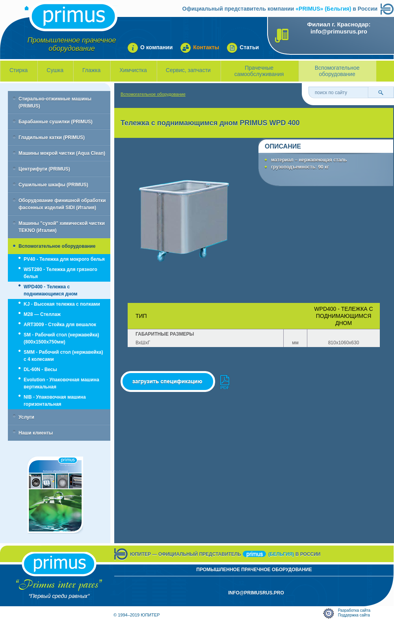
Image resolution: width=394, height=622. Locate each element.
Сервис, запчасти (188, 70)
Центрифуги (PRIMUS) (44, 169)
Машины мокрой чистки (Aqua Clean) (62, 153)
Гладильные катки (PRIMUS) (52, 137)
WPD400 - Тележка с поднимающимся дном (50, 290)
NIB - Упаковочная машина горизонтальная (55, 400)
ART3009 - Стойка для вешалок (60, 324)
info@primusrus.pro (338, 31)
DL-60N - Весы (40, 369)
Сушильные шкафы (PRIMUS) (53, 185)
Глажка (91, 70)
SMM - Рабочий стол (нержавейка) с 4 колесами (63, 355)
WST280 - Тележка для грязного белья (60, 273)
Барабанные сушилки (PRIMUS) (56, 121)
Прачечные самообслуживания (259, 71)
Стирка (18, 70)
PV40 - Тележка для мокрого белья (64, 259)
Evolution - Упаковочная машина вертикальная (61, 383)
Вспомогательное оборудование (337, 71)
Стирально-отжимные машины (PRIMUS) (55, 102)
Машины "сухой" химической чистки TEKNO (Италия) (62, 227)
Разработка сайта (354, 610)
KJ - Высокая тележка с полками (62, 304)
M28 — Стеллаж (42, 314)
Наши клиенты (36, 433)
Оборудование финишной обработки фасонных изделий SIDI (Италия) (62, 204)
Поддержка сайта (354, 615)
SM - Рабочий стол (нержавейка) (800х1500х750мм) (61, 338)
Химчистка (133, 70)
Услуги (26, 417)
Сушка (54, 70)
